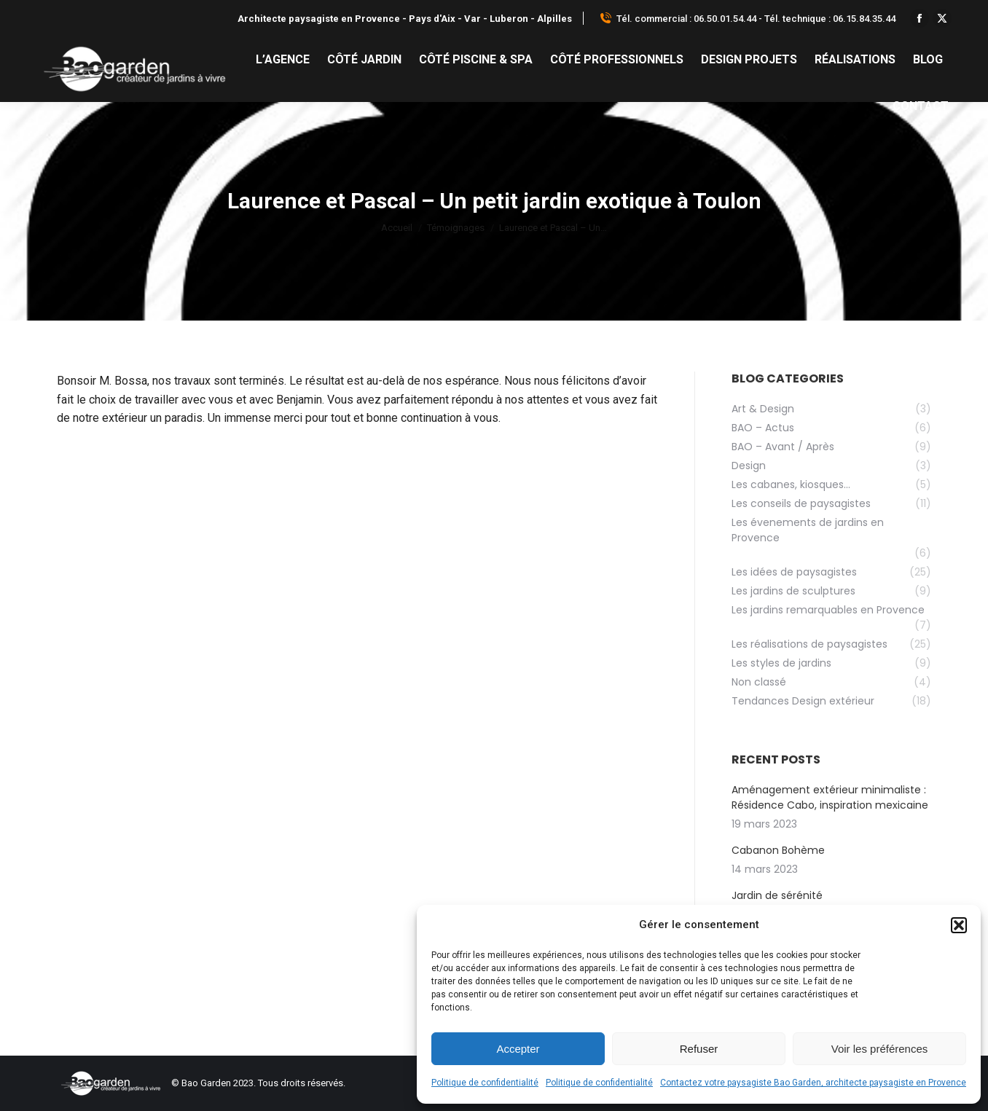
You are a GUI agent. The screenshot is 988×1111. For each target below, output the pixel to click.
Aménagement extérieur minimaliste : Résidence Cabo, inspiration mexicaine (830, 797)
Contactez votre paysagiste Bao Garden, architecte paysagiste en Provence (813, 1082)
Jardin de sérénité (777, 895)
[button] (959, 925)
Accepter (517, 1049)
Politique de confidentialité (484, 1082)
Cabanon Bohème (778, 850)
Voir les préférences (879, 1049)
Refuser (699, 1049)
